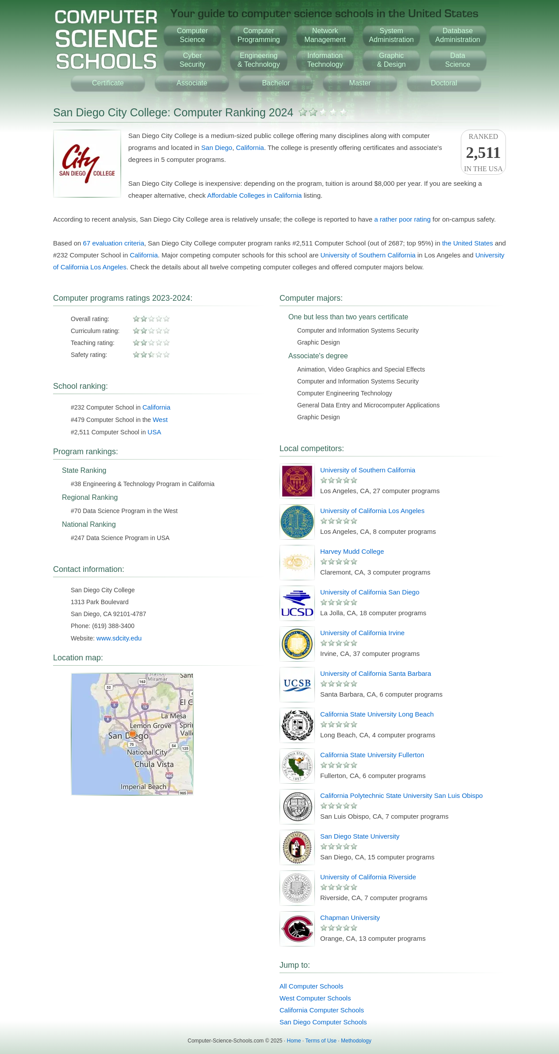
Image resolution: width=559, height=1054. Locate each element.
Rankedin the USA (483, 152)
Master (360, 83)
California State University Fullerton (372, 755)
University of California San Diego (369, 592)
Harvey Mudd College (352, 551)
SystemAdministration (391, 35)
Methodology (356, 1041)
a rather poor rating (402, 219)
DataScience (458, 60)
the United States (467, 243)
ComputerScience (192, 35)
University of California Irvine (362, 632)
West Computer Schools (315, 998)
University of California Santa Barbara (375, 673)
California (250, 147)
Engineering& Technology (258, 60)
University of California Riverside (368, 877)
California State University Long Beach (377, 714)
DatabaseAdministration (457, 35)
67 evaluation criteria (113, 243)
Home (294, 1041)
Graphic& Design (391, 60)
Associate (191, 83)
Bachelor (276, 83)
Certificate (108, 83)
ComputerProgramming (258, 35)
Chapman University (350, 917)
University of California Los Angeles (372, 510)
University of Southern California (367, 255)
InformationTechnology (325, 60)
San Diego (216, 147)
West (160, 419)
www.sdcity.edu (119, 638)
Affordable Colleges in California (254, 195)
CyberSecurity (192, 60)
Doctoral (444, 83)
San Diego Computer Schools (323, 1022)
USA (154, 432)
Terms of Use (321, 1041)
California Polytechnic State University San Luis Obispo (401, 795)
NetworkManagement (324, 35)
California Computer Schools (322, 1010)
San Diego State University (359, 836)
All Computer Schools (311, 986)
